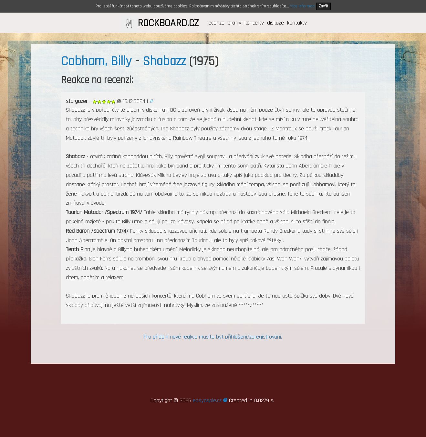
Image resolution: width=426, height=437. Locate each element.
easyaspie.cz (210, 400)
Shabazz (164, 61)
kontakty (297, 22)
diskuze (275, 22)
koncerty (254, 22)
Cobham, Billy (96, 61)
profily (234, 22)
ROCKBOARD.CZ (168, 23)
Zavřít (323, 6)
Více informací (302, 6)
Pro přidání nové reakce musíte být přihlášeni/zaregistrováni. (213, 336)
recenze (215, 22)
